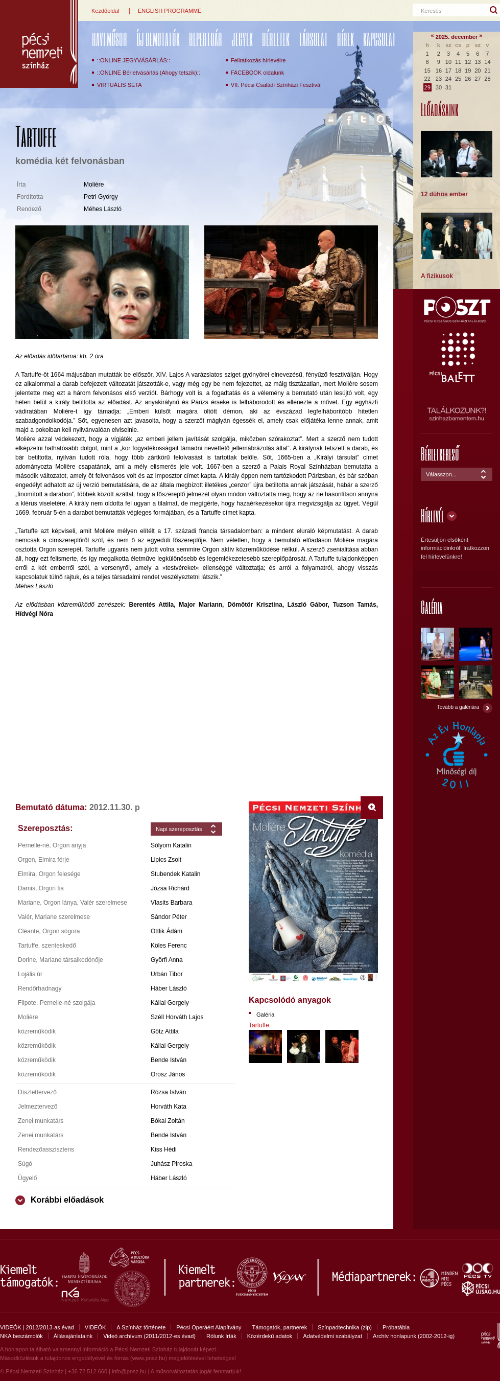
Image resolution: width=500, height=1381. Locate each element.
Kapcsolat (379, 39)
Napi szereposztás (179, 829)
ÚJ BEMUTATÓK (158, 39)
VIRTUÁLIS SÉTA (119, 85)
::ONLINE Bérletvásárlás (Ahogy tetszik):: (148, 73)
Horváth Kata (168, 1106)
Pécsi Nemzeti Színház (39, 44)
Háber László (169, 988)
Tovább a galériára (458, 707)
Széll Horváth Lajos (177, 1017)
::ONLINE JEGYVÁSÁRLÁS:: (133, 60)
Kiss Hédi (164, 1149)
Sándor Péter (169, 916)
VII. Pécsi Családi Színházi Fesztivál (276, 85)
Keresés (431, 11)
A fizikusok (437, 276)
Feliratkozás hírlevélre (258, 60)
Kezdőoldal (105, 11)
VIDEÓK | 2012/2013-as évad (37, 1327)
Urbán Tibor (167, 974)
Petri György (101, 196)
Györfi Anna (167, 959)
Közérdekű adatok (270, 1336)
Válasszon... (441, 474)
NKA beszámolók (21, 1336)
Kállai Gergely (170, 1002)
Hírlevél (432, 515)
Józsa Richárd (170, 888)
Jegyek (242, 39)
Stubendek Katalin (175, 874)
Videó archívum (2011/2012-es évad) (149, 1336)
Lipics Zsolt (166, 859)
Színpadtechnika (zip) (345, 1327)
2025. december (457, 37)
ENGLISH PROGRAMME (170, 11)
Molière (94, 184)
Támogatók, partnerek (279, 1327)
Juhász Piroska (171, 1163)
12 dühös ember (444, 194)
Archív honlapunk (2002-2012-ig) (414, 1336)
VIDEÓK (95, 1327)
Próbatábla (396, 1327)
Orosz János (168, 1074)
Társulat (313, 39)
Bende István (168, 1060)
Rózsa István (168, 1092)
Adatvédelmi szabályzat (332, 1336)
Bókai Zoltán (168, 1120)
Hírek (345, 39)
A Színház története (140, 1327)
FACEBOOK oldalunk (257, 73)
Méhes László (103, 209)
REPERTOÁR (205, 39)
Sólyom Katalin (171, 845)
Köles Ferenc (169, 945)
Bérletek (276, 39)
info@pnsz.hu (129, 1371)
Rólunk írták (221, 1336)
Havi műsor (109, 39)
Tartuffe (259, 1025)
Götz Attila (165, 1031)
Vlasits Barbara (171, 902)
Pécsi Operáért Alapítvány (208, 1327)
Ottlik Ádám (166, 931)
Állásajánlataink (73, 1336)
